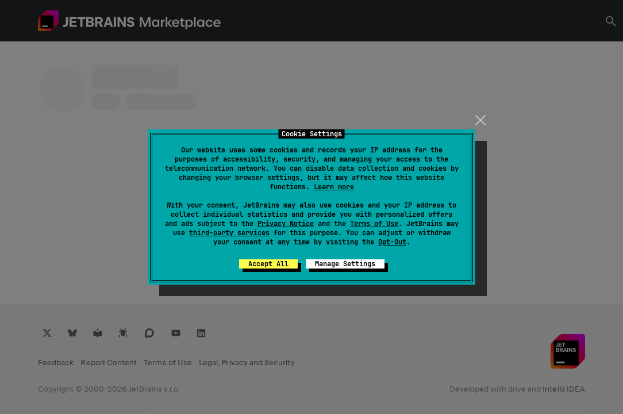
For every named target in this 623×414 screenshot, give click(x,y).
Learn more (334, 186)
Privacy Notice (285, 223)
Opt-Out (392, 242)
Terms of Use (374, 223)
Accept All (268, 264)
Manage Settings (345, 264)
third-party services (229, 232)
